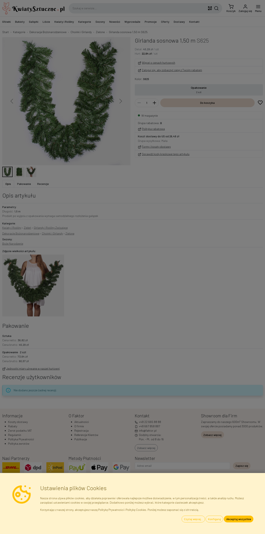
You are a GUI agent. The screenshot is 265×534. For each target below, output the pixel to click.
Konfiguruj (214, 519)
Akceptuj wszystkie (238, 519)
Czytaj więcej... (193, 519)
